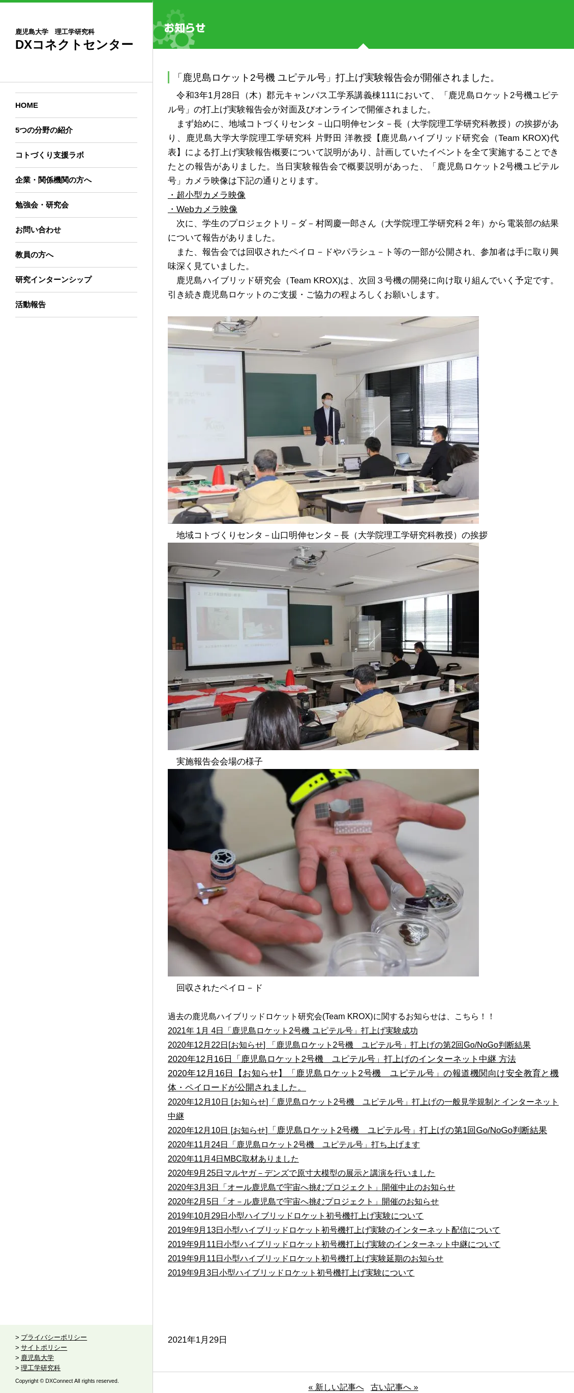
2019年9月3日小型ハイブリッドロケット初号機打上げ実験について (291, 1272)
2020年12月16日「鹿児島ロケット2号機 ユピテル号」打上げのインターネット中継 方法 (342, 1059)
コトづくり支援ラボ (49, 155)
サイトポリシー (44, 1347)
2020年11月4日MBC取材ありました (233, 1158)
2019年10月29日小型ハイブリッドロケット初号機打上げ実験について (296, 1215)
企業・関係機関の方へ (53, 179)
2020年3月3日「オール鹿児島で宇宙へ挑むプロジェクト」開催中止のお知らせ (311, 1187)
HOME (26, 105)
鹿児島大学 (37, 1357)
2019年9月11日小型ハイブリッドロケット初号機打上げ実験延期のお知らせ (305, 1258)
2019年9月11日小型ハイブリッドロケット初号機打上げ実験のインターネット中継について (334, 1244)
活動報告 (30, 304)
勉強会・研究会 (42, 204)
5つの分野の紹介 (44, 130)
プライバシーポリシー (54, 1337)
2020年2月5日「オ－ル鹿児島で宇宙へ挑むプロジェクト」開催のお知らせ (303, 1201)
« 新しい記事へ (336, 1387)
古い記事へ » (394, 1387)
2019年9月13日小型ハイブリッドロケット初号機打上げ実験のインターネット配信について (334, 1230)
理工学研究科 (41, 1368)
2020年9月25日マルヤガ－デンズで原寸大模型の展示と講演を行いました (301, 1173)
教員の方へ (34, 254)
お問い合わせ (38, 229)
